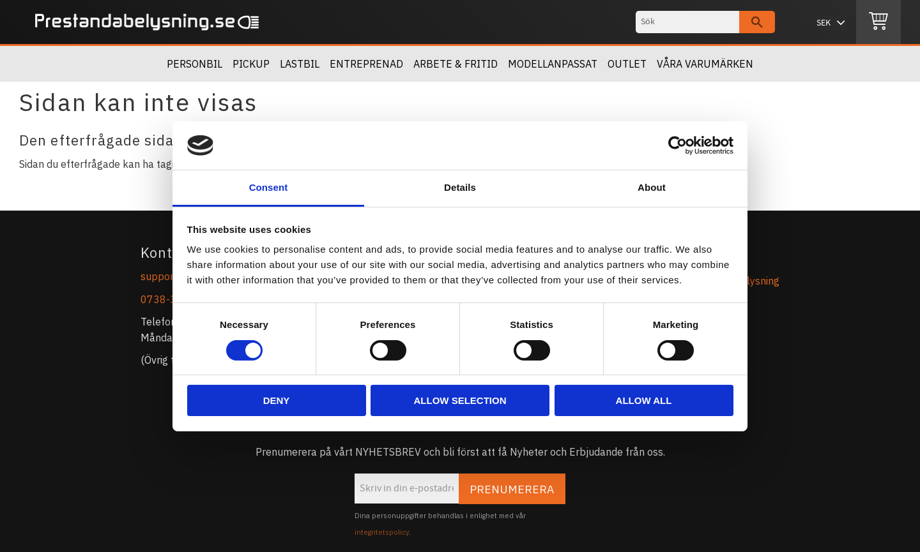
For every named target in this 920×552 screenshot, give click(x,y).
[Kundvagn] (878, 22)
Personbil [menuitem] (194, 63)
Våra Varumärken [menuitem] (705, 63)
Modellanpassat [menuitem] (552, 63)
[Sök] (757, 22)
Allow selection (460, 400)
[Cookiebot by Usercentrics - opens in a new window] (677, 145)
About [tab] (652, 187)
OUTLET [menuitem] (627, 63)
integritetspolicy (382, 532)
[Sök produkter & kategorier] (687, 22)
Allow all (644, 400)
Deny (276, 400)
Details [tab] (460, 187)
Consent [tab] (268, 187)
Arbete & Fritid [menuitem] (455, 63)
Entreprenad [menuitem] (366, 63)
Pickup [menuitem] (251, 63)
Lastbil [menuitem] (299, 63)
